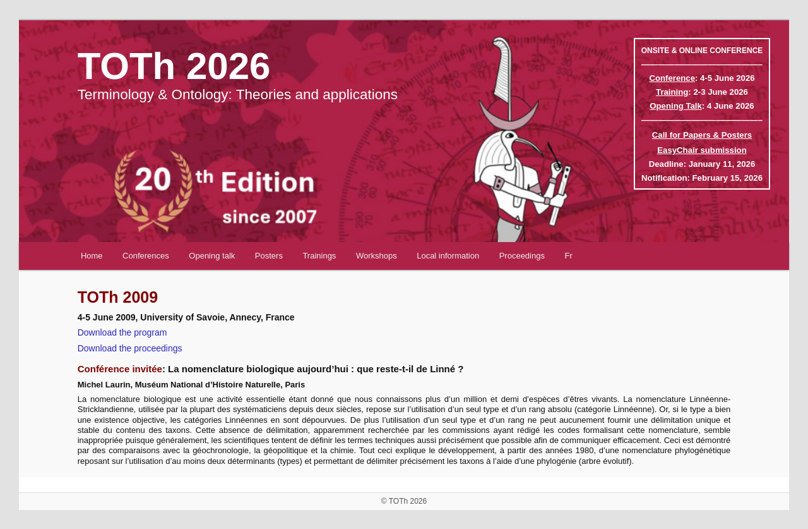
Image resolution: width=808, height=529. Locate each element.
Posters (269, 255)
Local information (448, 255)
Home (92, 255)
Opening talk (212, 255)
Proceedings (522, 255)
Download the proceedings (130, 348)
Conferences (145, 255)
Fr (568, 255)
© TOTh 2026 (404, 501)
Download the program (122, 332)
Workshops (376, 255)
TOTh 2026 (174, 66)
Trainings (319, 255)
